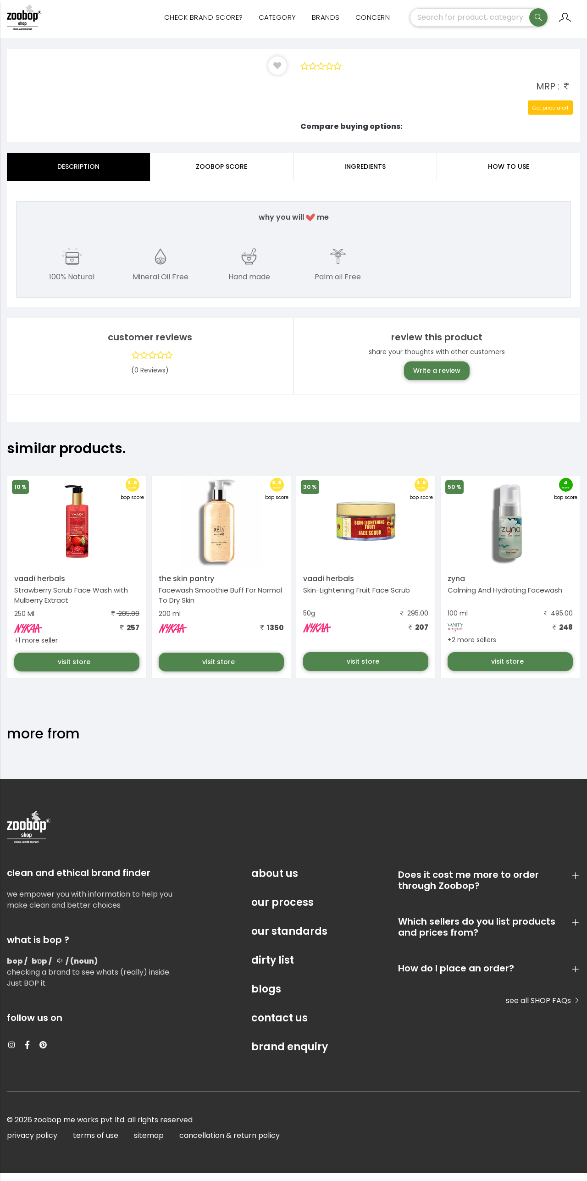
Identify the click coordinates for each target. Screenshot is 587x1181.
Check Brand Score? (203, 23)
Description (78, 174)
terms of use (95, 1143)
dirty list (272, 968)
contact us (279, 1026)
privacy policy (32, 1143)
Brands (326, 23)
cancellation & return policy (229, 1143)
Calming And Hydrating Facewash (505, 598)
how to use (508, 174)
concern (372, 23)
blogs (266, 997)
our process (282, 910)
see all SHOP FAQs (543, 1008)
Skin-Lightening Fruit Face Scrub (356, 598)
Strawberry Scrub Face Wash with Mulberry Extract (71, 603)
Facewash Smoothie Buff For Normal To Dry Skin (220, 603)
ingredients (365, 174)
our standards (289, 939)
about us (274, 881)
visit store (75, 669)
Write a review (436, 378)
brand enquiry (289, 1055)
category (277, 23)
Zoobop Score (221, 174)
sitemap (149, 1143)
